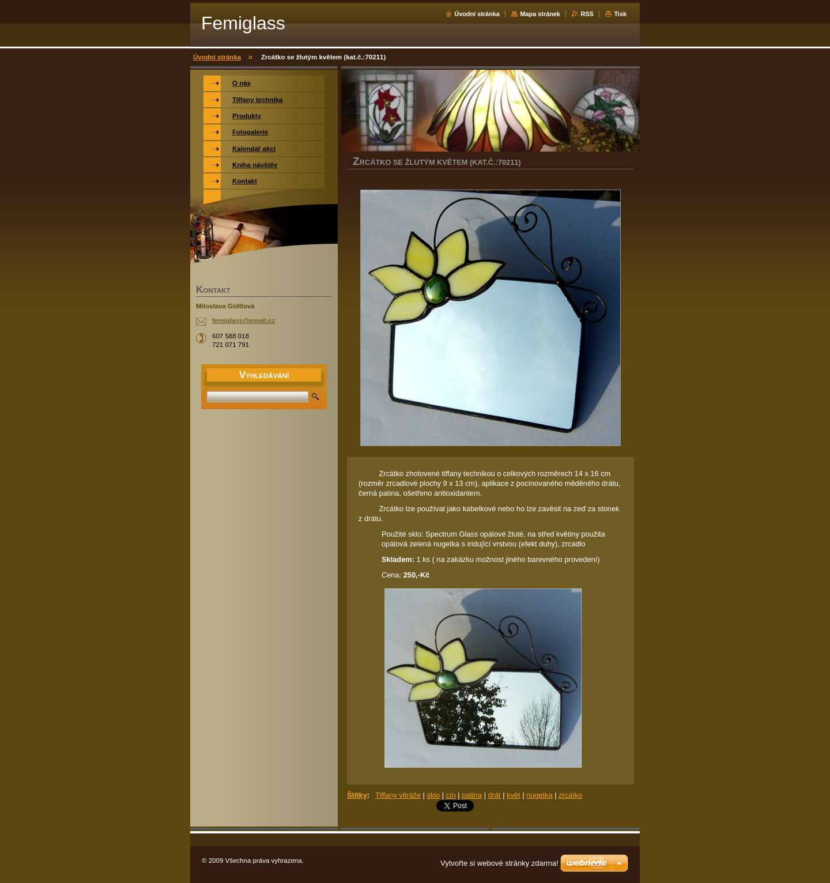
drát (494, 795)
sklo (433, 795)
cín (451, 795)
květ (513, 795)
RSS (586, 13)
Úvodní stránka (477, 13)
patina (472, 795)
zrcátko (570, 795)
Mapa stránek (540, 13)
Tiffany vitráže (398, 795)
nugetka (539, 795)
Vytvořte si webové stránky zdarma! (499, 863)
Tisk (620, 13)
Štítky (357, 795)
